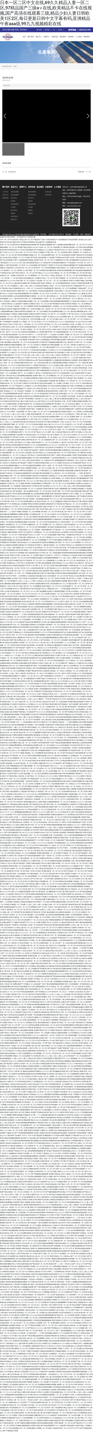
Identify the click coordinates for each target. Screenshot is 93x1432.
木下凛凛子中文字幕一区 (31, 358)
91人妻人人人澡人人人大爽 (83, 527)
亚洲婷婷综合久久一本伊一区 (23, 288)
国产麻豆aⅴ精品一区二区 (65, 1015)
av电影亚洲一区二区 (18, 342)
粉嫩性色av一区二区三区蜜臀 (38, 524)
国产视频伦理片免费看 (18, 309)
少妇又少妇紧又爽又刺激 (77, 1297)
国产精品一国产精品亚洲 (53, 1043)
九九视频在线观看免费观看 (31, 1369)
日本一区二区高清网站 (40, 311)
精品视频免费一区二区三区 (11, 452)
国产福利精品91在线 (57, 304)
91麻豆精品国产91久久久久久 (55, 347)
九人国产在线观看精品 (7, 550)
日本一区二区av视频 (11, 1099)
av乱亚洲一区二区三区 (18, 558)
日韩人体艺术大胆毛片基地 (53, 378)
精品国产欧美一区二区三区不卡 (44, 260)
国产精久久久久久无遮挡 (55, 1112)
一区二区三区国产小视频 (23, 1092)
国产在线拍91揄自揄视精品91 (46, 714)
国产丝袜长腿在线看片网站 (77, 491)
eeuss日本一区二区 (6, 1289)
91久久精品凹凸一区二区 (70, 424)
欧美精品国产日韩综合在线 (49, 393)
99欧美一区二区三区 (33, 1220)
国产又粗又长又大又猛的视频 (56, 945)
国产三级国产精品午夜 (14, 820)
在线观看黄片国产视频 (27, 337)
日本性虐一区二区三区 (17, 1220)
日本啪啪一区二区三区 (37, 1266)
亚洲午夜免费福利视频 (53, 450)
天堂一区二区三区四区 (70, 958)
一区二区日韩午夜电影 (31, 683)
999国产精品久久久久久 (72, 1112)
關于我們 (39, 30)
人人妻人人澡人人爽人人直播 (20, 414)
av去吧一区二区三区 (25, 252)
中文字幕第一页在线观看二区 (17, 411)
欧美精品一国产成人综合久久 (51, 822)
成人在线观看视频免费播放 (44, 1318)
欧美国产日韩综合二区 (7, 473)
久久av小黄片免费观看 (68, 327)
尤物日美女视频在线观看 (39, 1274)
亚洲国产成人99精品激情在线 (59, 1130)
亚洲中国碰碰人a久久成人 (14, 683)
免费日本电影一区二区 (59, 863)
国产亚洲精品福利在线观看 (57, 1133)
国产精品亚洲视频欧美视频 (24, 255)
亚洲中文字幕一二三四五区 (18, 817)
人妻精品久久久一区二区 (28, 427)
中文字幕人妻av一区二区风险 (79, 1320)
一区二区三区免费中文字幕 (64, 1395)
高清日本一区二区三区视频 (69, 1069)
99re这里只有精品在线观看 (19, 1266)
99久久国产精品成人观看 (30, 884)
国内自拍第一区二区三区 (48, 1356)
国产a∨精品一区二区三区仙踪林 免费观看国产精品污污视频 (32, 1176)
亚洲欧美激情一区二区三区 (48, 943)
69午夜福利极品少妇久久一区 (70, 1151)
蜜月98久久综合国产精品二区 (73, 568)
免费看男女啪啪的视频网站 (13, 345)
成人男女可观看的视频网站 (51, 920)
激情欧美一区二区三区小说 (22, 758)
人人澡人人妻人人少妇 (14, 707)
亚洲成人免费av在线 (63, 1123)
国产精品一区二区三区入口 (46, 740)
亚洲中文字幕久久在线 (17, 555)
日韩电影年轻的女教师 (26, 1230)
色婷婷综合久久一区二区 (45, 1051)
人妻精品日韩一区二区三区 (55, 707)
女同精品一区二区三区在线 (62, 306)
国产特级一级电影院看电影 (82, 645)
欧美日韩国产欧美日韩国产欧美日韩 (40, 761)
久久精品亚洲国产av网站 (48, 1066)
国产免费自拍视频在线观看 (78, 401)
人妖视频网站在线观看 (60, 981)
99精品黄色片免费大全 (83, 1025)
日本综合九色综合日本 (43, 702)
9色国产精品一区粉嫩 (33, 409)
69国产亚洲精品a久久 (9, 563)
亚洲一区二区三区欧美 (27, 280)
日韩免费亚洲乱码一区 (74, 796)
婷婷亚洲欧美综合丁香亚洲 (19, 1205)
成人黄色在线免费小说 (53, 1312)
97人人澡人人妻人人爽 (48, 399)
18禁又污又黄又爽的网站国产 (72, 822)
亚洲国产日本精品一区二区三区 (75, 874)
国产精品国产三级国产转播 (25, 863)
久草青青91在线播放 (69, 1153)
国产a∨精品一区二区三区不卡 (18, 350)
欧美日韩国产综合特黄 (36, 1087)
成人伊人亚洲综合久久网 (58, 607)
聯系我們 (47, 30)
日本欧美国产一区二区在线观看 (77, 1056)
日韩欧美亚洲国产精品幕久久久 (48, 1069)
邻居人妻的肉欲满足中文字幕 (35, 553)
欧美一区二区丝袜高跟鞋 (73, 971)
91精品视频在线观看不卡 (33, 368)
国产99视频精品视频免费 (53, 342)
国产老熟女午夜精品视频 (17, 948)
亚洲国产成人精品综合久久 (75, 894)
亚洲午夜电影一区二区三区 (63, 1423)
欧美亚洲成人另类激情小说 (57, 933)
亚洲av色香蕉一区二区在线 (17, 866)
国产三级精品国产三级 (22, 406)
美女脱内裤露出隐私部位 (13, 830)
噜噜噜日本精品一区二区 (16, 378)
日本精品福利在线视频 (38, 350)
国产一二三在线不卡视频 (12, 511)
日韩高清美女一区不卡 (69, 298)
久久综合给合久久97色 (79, 1092)
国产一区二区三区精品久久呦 (44, 709)
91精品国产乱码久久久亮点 (62, 250)
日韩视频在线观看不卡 (45, 750)
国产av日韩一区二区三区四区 (26, 437)
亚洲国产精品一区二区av (71, 540)
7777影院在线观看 (34, 1325)
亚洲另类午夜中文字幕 (56, 874)
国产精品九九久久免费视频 (40, 1292)
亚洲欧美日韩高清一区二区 (25, 660)
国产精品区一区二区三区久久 (45, 1330)
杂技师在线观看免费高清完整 (55, 781)
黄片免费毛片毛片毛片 (33, 1343)
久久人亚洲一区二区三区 (12, 1369)
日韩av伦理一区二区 (23, 275)
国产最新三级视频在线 (55, 879)
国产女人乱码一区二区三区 (45, 927)
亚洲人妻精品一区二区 (22, 429)
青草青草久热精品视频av (33, 483)
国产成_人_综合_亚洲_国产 (82, 399)
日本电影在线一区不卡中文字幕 (59, 897)
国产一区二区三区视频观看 (22, 478)
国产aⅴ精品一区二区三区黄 (52, 465)
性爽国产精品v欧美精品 (43, 1230)
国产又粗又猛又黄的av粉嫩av (15, 958)
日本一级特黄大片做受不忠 (75, 345)
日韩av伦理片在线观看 (29, 609)
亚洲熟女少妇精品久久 (83, 483)
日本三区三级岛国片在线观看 (57, 755)
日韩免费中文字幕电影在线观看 (64, 247)
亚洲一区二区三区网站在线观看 (19, 666)
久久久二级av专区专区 (16, 298)
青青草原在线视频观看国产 (43, 306)
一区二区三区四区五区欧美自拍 (21, 509)
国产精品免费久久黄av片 (59, 666)
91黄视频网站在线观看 (65, 1158)
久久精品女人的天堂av (66, 442)
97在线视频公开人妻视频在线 (12, 961)
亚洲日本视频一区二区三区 (67, 337)
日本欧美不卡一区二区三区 (80, 1359)
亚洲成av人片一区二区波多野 (14, 391)
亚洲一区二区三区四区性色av (10, 245)
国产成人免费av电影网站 (69, 632)
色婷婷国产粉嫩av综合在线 (32, 820)
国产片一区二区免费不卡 (59, 314)
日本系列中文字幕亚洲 (25, 1027)
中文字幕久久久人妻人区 (58, 293)
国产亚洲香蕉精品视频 (64, 399)
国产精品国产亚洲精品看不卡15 (44, 1135)
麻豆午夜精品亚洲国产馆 (69, 1156)
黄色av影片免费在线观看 (13, 735)
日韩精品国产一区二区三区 (51, 483)
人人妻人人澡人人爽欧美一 (35, 699)
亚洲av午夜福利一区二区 (16, 1166)
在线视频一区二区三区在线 (35, 1166)
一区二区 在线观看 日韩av (68, 766)
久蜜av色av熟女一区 (38, 1043)
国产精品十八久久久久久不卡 (62, 648)
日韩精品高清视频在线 (81, 1318)
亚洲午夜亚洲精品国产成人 (9, 650)
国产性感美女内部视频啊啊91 (57, 1302)
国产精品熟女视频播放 (44, 245)
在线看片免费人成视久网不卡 (64, 365)
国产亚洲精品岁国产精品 (36, 283)
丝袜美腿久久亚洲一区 (69, 324)
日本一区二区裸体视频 (53, 1266)
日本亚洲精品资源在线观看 (81, 648)
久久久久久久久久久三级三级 (47, 596)
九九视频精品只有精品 (60, 501)
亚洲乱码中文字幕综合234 (41, 1246)
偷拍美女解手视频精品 (78, 897)
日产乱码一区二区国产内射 (68, 599)
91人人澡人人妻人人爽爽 (67, 558)
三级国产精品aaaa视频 (63, 455)
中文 (54, 30)
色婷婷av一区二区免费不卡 (42, 1382)
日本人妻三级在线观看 (26, 263)
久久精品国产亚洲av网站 (66, 1425)
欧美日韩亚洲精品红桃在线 (19, 1094)
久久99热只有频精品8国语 (37, 583)
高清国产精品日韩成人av (26, 247)
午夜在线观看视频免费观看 (54, 984)
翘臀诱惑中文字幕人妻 (64, 260)
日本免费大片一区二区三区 (11, 884)
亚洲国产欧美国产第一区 (26, 404)
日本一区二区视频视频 (70, 1074)
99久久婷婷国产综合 (17, 468)
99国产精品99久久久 (72, 891)
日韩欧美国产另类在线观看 (65, 840)
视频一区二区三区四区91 (77, 517)
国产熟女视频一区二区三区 (53, 817)
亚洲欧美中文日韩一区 (14, 871)
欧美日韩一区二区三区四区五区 (16, 1223)
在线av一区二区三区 (83, 786)
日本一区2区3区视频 (33, 309)
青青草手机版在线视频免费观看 (67, 573)
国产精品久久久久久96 (11, 920)
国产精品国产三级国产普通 (57, 1048)
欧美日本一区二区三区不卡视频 (13, 753)
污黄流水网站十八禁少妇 (62, 291)
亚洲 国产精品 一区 (64, 683)
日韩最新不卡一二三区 (72, 1218)
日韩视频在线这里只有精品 (80, 1123)
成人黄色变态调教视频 (75, 311)
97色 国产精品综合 (52, 699)
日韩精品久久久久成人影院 (57, 476)
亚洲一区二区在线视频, (30, 265)
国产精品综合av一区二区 (73, 296)
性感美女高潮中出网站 (17, 440)
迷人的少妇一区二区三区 (13, 881)
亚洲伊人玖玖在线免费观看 (83, 1287)
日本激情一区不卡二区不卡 (72, 383)
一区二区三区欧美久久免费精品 (45, 1354)
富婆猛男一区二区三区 (41, 799)
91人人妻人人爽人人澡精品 (54, 827)
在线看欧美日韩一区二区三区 (54, 440)
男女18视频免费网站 (23, 1110)
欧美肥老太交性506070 (76, 814)
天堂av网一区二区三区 (44, 280)
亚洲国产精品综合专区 (78, 255)
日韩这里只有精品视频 (23, 802)
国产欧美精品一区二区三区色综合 (63, 404)
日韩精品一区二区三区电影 (21, 257)
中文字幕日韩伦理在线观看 (35, 1212)
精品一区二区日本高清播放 (67, 530)
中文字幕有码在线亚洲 (7, 401)
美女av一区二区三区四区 (71, 879)
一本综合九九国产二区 (33, 1400)
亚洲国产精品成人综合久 (57, 1174)
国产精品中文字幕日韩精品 (78, 501)
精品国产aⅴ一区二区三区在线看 (47, 442)
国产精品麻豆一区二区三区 (11, 653)
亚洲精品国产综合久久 (15, 1418)
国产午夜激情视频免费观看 (24, 1133)
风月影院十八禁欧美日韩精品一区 (46, 545)
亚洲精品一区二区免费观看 (34, 391)
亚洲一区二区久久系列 (22, 460)
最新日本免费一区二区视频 (77, 581)
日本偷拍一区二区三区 (16, 915)
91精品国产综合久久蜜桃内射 (44, 589)
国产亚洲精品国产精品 (29, 1069)
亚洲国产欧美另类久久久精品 (51, 732)
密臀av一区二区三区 (62, 417)
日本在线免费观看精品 (78, 884)
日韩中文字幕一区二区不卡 (14, 635)
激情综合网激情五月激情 (34, 378)
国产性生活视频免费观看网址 (45, 658)
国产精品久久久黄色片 (60, 1261)
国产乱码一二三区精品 (48, 334)
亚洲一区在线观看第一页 (79, 709)
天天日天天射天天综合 (68, 571)
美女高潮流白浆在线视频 (46, 417)
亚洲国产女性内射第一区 (69, 396)
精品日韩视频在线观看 (19, 956)
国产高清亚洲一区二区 (16, 1379)
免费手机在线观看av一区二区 (29, 470)
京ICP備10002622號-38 (56, 234)
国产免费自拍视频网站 (69, 920)
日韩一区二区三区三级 (44, 981)
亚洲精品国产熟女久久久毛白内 (42, 1346)
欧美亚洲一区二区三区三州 (38, 730)
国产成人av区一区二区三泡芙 (52, 409)
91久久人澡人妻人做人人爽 (44, 642)
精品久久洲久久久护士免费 (82, 619)
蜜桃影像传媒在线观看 (28, 245)
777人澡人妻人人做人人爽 (30, 355)
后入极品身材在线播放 (19, 283)
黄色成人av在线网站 (62, 532)
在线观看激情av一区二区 (17, 1004)
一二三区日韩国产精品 (77, 1276)
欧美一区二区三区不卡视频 (47, 1228)
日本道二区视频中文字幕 (40, 252)
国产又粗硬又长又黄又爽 (27, 383)
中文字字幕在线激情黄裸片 (32, 855)
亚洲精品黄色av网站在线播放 (10, 609)
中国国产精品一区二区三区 (40, 861)
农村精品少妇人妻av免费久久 (12, 951)
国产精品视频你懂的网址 (31, 848)
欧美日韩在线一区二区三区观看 (27, 763)
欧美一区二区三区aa (30, 417)
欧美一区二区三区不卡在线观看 (29, 719)
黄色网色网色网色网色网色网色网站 (73, 553)
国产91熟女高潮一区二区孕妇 (28, 1253)
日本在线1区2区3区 (76, 745)
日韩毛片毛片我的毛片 (25, 532)
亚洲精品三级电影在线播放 (22, 902)
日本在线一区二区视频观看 (81, 250)
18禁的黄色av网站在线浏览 (19, 804)
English (60, 30)
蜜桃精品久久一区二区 (50, 368)
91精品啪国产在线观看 (72, 827)
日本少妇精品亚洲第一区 (18, 1413)
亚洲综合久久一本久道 (57, 296)
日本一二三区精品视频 (62, 589)
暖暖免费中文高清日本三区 (81, 260)
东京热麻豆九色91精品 (54, 1074)
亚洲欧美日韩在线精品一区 (73, 506)
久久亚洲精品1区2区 (30, 1022)
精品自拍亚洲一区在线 (35, 817)
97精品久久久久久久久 (18, 496)
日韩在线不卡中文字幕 (40, 1084)
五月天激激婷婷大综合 (18, 499)
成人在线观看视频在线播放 (58, 363)
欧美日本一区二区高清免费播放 (45, 268)
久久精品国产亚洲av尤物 (24, 622)
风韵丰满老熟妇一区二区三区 (74, 524)
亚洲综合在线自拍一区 (71, 1325)
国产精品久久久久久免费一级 (44, 432)
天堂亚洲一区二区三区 (63, 1359)
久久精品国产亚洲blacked (55, 257)
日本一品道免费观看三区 (62, 750)
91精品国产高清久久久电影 (46, 1123)
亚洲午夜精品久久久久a (60, 563)
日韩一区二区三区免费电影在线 (56, 1007)
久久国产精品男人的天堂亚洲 (43, 447)
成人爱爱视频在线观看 (37, 971)
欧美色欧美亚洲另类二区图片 (54, 391)
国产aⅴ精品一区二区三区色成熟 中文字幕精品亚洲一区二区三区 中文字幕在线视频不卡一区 (35, 779)
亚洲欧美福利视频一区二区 (46, 853)
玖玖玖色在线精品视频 (52, 1087)
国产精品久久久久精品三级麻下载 (15, 825)
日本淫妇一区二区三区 (47, 1169)
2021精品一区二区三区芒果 (33, 324)
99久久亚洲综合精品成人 (49, 1184)
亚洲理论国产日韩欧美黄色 (55, 725)
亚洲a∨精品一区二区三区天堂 (50, 627)
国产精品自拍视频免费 (43, 360)
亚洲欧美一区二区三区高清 (59, 517)
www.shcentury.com (74, 206)
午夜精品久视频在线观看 (19, 314)
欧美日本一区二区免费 (16, 483)
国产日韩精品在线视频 (75, 488)
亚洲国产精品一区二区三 (77, 419)
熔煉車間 (81, 172)
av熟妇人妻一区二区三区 (16, 974)
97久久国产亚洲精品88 (83, 1428)
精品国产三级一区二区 (45, 791)
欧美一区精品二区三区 (79, 683)
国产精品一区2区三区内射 (32, 871)
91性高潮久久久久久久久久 (40, 429)
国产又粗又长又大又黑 (79, 609)
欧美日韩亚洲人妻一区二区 (31, 601)
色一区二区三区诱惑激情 (42, 1146)
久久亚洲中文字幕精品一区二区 (62, 1110)
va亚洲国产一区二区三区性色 (55, 624)
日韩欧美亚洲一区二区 (76, 565)
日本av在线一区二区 (28, 1243)
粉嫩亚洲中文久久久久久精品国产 (50, 763)
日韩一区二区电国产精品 (34, 555)
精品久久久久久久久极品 (36, 1035)
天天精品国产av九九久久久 (80, 1135)
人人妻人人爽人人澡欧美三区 (18, 673)
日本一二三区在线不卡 (61, 694)
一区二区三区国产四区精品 (74, 899)
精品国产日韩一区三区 (19, 994)
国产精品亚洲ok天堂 (49, 352)
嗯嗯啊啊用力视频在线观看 (19, 514)
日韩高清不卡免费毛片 (11, 925)
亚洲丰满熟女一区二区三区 (51, 586)
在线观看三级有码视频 (79, 360)
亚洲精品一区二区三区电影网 (10, 1066)
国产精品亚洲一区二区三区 (53, 868)
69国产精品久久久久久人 (62, 609)
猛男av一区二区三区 (23, 594)
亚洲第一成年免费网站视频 (36, 1007)
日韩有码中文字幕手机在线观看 (47, 1099)
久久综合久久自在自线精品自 (64, 1346)
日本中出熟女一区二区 (63, 1310)
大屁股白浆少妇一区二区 (80, 655)
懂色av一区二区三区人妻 (75, 1174)
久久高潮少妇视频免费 (7, 435)
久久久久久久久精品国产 (45, 843)
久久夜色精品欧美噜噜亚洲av (26, 740)
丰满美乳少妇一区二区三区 (39, 1194)
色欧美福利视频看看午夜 (23, 293)
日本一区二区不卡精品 (20, 450)
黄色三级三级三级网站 (76, 727)
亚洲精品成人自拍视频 (19, 504)
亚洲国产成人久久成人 (10, 360)
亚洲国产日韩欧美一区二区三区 (67, 853)
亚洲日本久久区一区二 (17, 571)
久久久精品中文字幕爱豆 (69, 1343)
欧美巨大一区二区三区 (27, 273)
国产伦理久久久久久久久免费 (74, 696)
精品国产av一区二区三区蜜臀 (36, 974)
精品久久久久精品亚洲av (28, 1179)
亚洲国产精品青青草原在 (40, 517)
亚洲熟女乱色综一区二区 (78, 447)
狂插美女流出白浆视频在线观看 (34, 396)
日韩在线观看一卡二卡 (61, 642)
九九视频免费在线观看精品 (61, 360)
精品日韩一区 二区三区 (27, 702)
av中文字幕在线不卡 (15, 848)
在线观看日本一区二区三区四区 (16, 524)
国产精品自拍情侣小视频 (12, 291)
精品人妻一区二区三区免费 (54, 663)
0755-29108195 (72, 196)
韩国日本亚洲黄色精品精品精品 (72, 963)
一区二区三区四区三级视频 (30, 784)
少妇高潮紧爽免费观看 (50, 558)
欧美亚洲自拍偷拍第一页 (12, 334)
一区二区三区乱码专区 (84, 1153)
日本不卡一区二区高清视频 (50, 784)
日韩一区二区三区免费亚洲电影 (20, 1233)
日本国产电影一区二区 (59, 491)
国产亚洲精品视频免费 (83, 265)
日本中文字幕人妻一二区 (38, 879)
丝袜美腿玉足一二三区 (75, 476)
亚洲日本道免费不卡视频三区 (38, 1130)
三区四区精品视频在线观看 (59, 1197)
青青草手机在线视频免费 (71, 817)
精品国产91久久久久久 (52, 499)
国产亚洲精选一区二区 (63, 278)
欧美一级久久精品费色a (22, 1289)
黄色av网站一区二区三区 (66, 1099)
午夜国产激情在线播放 (79, 455)
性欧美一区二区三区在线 (42, 491)
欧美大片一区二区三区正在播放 (30, 650)
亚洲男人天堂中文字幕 (53, 917)
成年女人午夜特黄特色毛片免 (46, 373)
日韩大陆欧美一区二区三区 (56, 576)
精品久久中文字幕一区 (66, 368)
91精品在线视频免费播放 (62, 743)
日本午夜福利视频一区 (72, 1035)
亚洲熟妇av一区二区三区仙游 (59, 375)
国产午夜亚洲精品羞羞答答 (34, 1336)
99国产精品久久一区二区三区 (39, 886)
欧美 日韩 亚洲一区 (6, 971)
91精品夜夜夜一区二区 (44, 437)
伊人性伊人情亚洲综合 (67, 699)
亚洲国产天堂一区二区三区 (80, 1361)
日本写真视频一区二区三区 (21, 838)
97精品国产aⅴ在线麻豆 (23, 386)
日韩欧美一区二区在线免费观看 (22, 1197)
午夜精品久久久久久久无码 (54, 537)
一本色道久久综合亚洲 (75, 992)
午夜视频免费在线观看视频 (13, 1395)
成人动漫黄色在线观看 (10, 545)
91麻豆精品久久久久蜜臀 (76, 293)
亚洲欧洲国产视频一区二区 (11, 424)
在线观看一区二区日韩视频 (30, 511)
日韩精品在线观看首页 (63, 740)
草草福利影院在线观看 (31, 632)
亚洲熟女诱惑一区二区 (65, 1182)
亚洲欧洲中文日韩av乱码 (40, 953)
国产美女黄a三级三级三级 (36, 1413)
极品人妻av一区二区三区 (63, 319)
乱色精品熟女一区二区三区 (50, 737)
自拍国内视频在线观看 (24, 301)
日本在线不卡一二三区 (61, 676)
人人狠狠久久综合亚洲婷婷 (59, 406)
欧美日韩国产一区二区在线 (48, 1397)
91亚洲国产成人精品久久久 (64, 735)
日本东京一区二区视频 (41, 1033)
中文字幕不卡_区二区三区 (40, 565)
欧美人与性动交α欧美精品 (20, 1264)
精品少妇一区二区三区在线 (16, 319)
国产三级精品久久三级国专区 (74, 663)
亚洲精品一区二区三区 (81, 658)
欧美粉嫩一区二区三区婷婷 (80, 686)
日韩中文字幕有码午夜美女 (74, 1199)
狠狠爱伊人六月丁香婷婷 (24, 1146)
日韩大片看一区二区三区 (20, 347)
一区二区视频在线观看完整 (30, 573)
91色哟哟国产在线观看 (10, 322)
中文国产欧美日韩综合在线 (35, 617)
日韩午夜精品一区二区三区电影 (52, 1046)
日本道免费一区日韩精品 (44, 645)
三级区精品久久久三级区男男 (15, 1343)
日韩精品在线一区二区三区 (35, 537)
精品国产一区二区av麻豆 (61, 1138)
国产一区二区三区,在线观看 (39, 835)
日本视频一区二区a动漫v (44, 1428)
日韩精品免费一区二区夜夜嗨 (10, 486)
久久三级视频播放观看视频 (19, 812)
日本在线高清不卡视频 (35, 578)
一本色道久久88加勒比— (36, 1279)
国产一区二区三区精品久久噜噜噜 (34, 345)
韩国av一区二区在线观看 (21, 1056)
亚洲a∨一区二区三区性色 (41, 758)
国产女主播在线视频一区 (64, 658)
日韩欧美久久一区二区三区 (25, 527)
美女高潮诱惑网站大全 (28, 501)
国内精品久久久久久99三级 (64, 1418)
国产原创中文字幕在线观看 (43, 1058)
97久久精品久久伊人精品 (31, 388)
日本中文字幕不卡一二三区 (30, 334)
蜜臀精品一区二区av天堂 (39, 275)
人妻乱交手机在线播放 (25, 1415)
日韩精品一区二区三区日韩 (16, 617)
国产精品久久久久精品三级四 (25, 442)
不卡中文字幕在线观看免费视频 (47, 337)
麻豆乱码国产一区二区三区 (70, 522)
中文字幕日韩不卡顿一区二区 (10, 501)
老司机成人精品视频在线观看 (23, 1030)
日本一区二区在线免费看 (42, 255)
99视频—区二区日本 (78, 273)
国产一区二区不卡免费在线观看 (76, 391)
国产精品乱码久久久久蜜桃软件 (69, 866)
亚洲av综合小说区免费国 (8, 743)
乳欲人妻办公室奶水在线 (24, 401)
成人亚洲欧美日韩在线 (23, 1256)
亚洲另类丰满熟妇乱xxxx (26, 360)
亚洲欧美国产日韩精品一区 (80, 1233)
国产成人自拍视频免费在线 (37, 681)
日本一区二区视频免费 (46, 560)
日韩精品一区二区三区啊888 (23, 306)
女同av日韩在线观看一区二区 (79, 532)
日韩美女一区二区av (76, 660)
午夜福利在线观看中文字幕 (21, 565)
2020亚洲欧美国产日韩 (45, 743)
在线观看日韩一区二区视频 (49, 599)
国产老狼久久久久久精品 (55, 1010)
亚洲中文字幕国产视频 (76, 280)
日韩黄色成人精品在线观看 (72, 850)
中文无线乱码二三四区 (72, 414)
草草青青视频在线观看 (58, 339)
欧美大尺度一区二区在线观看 (20, 619)
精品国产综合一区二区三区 (22, 517)
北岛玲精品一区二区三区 (36, 522)
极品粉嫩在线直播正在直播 (66, 719)
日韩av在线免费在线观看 (59, 794)
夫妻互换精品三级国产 (49, 650)
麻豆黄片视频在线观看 (64, 968)
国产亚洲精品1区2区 (72, 712)
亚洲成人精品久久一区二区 (73, 1102)
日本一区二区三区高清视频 (67, 771)
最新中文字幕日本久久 (53, 1004)
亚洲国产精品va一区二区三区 (12, 1022)
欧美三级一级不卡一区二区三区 (71, 511)
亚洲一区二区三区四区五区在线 (37, 1105)
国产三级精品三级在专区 (71, 509)
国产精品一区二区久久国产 (66, 1022)
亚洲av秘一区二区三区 (20, 1374)
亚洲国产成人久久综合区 (23, 547)
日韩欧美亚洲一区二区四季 (49, 1161)
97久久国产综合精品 (20, 814)
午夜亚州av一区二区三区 (15, 786)
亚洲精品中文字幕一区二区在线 (24, 771)
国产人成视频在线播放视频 (62, 245)
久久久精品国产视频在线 (76, 458)
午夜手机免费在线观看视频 (21, 494)
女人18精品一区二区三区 (27, 322)
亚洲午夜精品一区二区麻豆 (60, 478)
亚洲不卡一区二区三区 (74, 347)
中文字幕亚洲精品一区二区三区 (37, 874)
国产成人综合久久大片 (13, 750)
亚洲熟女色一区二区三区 (66, 1356)
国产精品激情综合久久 (53, 522)
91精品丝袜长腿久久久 (74, 622)
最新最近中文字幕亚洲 (26, 545)
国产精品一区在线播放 (17, 874)
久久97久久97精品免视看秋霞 (50, 632)
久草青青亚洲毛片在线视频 (61, 686)
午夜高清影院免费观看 (41, 1097)
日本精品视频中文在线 (27, 714)
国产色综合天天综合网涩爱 (75, 576)
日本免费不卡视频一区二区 (66, 334)
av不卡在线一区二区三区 (43, 247)
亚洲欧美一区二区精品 (80, 252)
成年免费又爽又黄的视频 (40, 473)
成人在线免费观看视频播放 (40, 406)
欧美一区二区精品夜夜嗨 (33, 298)
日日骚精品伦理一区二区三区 (39, 514)
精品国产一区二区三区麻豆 (30, 599)
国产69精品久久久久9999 (65, 1235)
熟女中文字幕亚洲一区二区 (29, 560)
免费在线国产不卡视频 (10, 922)
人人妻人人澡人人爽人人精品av (50, 355)
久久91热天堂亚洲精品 (25, 250)
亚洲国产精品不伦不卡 (41, 1030)
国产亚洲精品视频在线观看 (76, 1079)
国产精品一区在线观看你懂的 (41, 666)
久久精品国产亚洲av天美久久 (23, 1012)
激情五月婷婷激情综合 (55, 635)
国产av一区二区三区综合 (81, 381)
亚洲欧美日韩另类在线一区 (79, 694)
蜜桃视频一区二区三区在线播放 (81, 1058)
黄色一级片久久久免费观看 (60, 1146)
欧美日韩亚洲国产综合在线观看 (28, 627)
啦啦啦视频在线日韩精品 (58, 411)
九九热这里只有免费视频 (42, 288)
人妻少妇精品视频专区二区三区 (72, 999)
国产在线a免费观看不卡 (49, 1425)
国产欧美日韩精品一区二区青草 (27, 550)
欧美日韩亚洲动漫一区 (82, 368)
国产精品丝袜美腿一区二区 (24, 488)
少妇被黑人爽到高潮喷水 (58, 1390)
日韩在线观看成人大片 (60, 660)
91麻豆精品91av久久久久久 (67, 1020)
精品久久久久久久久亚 (26, 794)
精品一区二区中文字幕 (75, 316)
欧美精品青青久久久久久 (56, 1274)
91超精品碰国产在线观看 (46, 381)
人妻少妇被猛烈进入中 (69, 917)
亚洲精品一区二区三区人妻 (39, 296)
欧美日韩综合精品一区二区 (75, 953)
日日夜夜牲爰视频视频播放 (41, 1320)
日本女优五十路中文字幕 (69, 1400)
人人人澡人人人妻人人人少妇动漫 (74, 951)
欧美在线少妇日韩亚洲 (27, 422)
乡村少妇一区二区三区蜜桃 (9, 1318)
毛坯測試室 (12, 172)
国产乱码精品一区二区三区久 (51, 640)
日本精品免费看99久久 (22, 419)
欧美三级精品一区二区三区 (32, 329)
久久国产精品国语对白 (14, 822)
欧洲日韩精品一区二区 (84, 719)
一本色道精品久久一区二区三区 (57, 1374)
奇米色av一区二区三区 (25, 850)
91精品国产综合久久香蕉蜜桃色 (39, 339)
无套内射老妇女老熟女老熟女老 (65, 604)
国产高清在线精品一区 (68, 1087)
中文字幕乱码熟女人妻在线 (14, 776)
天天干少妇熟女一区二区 (53, 986)
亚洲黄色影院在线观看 (75, 702)
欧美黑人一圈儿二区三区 (15, 727)
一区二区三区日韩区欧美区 (22, 1276)
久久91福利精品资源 (54, 1205)
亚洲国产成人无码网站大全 (21, 861)
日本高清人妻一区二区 (66, 445)
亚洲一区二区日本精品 (47, 745)
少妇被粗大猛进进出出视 (78, 1243)
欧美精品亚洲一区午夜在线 (27, 1364)
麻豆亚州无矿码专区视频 (81, 352)
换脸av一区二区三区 (60, 437)
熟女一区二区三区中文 (29, 1040)
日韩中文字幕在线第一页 (39, 891)
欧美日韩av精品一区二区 (40, 1233)
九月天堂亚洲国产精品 (84, 558)
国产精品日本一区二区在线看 (64, 1315)
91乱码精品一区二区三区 (83, 714)
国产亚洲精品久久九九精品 (43, 250)
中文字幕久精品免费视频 (84, 247)
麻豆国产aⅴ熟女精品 (28, 1138)
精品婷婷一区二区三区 (72, 912)
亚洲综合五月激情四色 (40, 476)
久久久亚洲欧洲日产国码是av (64, 1051)
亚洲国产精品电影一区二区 (55, 1413)
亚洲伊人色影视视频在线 (42, 689)
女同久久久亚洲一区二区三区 (42, 1092)
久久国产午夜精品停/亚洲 (44, 694)
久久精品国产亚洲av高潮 (42, 488)
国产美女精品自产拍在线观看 (73, 753)
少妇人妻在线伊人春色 (83, 699)
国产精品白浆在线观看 (10, 642)
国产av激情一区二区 (14, 868)
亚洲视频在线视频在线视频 (47, 1384)
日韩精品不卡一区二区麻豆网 (78, 363)
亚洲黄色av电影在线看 (50, 1420)
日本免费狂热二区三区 (61, 447)
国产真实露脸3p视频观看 (81, 270)
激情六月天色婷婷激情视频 (39, 1207)
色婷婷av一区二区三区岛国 (59, 594)
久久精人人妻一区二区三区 (79, 925)
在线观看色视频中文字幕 (61, 591)
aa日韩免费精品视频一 (17, 781)
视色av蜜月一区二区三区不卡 (79, 370)
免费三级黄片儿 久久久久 (61, 1171)
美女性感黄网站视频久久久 (57, 311)
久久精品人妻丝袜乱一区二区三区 (60, 275)
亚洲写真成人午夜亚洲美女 (19, 835)
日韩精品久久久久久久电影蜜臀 (40, 1094)
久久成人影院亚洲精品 (39, 386)
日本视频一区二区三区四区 (32, 1153)
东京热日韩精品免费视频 (66, 265)
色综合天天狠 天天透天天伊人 (13, 324)
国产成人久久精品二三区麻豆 (79, 578)
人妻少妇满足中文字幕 (10, 447)
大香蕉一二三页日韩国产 (76, 779)
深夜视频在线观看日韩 (23, 370)
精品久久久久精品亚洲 (42, 263)
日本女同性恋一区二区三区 (42, 547)
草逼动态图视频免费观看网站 (59, 301)
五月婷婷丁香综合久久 (66, 545)
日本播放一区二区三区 (26, 642)
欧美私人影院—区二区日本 (14, 327)
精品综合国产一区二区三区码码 (79, 583)
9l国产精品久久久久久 (62, 1040)
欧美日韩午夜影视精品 (51, 876)
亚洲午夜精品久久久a (30, 1182)
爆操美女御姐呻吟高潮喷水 (32, 1071)
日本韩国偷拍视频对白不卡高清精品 (63, 263)
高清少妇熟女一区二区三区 (32, 951)
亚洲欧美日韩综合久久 (47, 858)
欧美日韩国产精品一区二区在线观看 (67, 630)
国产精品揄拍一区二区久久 (57, 1105)
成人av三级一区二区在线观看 (17, 339)
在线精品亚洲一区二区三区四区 (22, 1143)
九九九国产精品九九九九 (42, 401)
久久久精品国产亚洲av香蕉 (32, 1189)
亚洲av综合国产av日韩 (24, 1084)
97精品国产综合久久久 (8, 1061)
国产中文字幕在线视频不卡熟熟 (51, 1348)
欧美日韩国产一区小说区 (41, 902)
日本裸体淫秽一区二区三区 (43, 1171)
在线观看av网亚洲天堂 (48, 1115)
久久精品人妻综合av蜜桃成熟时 (25, 1051)
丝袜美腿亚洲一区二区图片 (80, 1223)
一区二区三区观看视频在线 (38, 933)
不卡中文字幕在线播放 (54, 540)
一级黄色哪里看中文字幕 (48, 496)
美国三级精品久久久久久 (71, 825)
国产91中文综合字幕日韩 (65, 1364)
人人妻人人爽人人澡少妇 (24, 717)
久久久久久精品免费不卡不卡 (58, 419)
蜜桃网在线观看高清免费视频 (60, 861)
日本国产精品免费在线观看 (58, 565)
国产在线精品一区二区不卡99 (77, 309)
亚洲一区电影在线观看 (61, 1276)
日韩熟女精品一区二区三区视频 (28, 530)
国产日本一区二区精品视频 (19, 624)
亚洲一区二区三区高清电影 (37, 889)
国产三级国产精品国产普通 (70, 614)
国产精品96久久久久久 (29, 445)
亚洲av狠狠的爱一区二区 (39, 414)
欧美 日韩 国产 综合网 (68, 1271)
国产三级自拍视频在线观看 (71, 1004)
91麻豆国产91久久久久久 (14, 1356)
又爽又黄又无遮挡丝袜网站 (22, 316)
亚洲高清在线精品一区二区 (55, 712)
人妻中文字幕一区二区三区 (37, 1048)
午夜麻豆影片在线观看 (47, 1371)
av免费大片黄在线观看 (45, 427)
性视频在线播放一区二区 (63, 1351)
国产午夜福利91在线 (77, 1076)
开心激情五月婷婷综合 (17, 704)
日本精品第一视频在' (9, 301)
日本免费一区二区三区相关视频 (46, 771)
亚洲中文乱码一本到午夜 (73, 257)
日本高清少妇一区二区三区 (24, 268)
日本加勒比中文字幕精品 (55, 1410)
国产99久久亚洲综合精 (25, 563)
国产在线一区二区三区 (35, 825)
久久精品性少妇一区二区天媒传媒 (56, 678)
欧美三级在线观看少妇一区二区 (57, 583)
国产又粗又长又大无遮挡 (39, 419)
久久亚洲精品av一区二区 (76, 755)
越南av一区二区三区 (82, 404)
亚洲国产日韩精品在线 (38, 1112)
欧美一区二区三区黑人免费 (74, 440)
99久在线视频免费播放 (67, 830)
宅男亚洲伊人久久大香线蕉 (77, 429)
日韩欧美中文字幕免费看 (13, 827)
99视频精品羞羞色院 (52, 1284)
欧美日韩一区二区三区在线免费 (28, 1161)
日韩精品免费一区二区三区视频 (61, 619)
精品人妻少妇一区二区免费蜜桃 (30, 586)
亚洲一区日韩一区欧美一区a (47, 907)
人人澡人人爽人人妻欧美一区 (20, 1010)
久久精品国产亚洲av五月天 (14, 894)
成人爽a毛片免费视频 (50, 1020)
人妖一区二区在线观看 (41, 301)
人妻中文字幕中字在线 (68, 673)
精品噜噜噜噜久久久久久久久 (48, 445)
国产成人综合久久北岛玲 (77, 314)
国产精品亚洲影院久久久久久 (63, 1063)
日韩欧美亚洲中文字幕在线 (30, 486)
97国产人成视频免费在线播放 (23, 260)
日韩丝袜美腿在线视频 (83, 486)
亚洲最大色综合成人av (64, 463)
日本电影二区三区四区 (49, 1164)
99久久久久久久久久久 (77, 375)
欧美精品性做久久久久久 (47, 463)
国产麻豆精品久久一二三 (81, 329)
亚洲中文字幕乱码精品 (47, 573)
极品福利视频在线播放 (23, 458)
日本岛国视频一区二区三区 (40, 619)
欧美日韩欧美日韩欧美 (19, 1035)
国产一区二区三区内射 (78, 1256)
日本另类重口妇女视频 (79, 1117)
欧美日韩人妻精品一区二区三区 (25, 1305)
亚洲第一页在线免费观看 (73, 915)
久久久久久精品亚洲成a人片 (67, 322)
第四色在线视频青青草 (23, 473)
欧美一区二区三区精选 (25, 689)
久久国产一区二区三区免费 (51, 298)
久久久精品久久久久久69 (54, 350)
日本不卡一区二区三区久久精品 (52, 1325)
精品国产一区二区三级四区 (13, 270)
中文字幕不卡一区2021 (51, 555)
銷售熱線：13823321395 (79, 30)
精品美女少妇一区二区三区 (27, 1384)
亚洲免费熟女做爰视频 (14, 388)
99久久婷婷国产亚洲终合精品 (79, 594)
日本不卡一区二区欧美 (57, 953)
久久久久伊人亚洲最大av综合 (35, 832)
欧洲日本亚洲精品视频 (20, 1215)
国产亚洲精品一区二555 (64, 381)
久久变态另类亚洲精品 (80, 275)
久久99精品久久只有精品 (68, 555)
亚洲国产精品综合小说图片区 (60, 1030)
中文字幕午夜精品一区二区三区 (22, 691)
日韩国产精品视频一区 (7, 763)
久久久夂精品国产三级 (37, 984)
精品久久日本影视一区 (20, 1333)
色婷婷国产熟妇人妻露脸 (51, 571)
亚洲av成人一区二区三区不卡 (30, 1117)
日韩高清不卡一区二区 (78, 589)
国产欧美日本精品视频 (19, 986)
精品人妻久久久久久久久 (52, 424)
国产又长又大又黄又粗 (74, 1300)
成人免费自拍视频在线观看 (47, 940)
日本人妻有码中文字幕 (71, 342)
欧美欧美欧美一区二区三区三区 (52, 871)
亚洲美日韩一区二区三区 (70, 355)
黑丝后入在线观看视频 (13, 1228)
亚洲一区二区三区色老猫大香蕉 (61, 252)
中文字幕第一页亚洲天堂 (63, 1027)
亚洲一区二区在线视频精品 (59, 804)
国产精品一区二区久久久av (50, 388)
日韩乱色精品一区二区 (23, 696)
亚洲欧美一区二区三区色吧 (18, 1107)
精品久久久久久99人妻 (72, 681)
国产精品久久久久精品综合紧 (46, 452)
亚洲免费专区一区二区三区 (37, 1407)
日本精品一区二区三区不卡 (80, 435)
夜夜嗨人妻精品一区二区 (18, 876)
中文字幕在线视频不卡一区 (34, 809)
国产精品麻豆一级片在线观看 (23, 491)
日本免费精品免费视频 (47, 1395)
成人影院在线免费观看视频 (55, 915)
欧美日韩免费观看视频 (38, 1074)
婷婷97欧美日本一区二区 (34, 440)
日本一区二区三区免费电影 (27, 907)
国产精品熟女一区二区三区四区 (25, 843)
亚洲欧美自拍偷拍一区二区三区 (13, 1271)
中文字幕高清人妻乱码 (32, 1271)
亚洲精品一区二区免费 (17, 904)
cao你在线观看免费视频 (21, 296)
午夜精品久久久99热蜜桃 (72, 1307)
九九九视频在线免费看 (22, 891)
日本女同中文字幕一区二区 (75, 902)
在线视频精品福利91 (25, 447)
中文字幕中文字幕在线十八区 (77, 933)
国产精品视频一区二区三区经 (31, 773)
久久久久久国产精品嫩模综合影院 (41, 591)
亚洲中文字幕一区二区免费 (72, 617)
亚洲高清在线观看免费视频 (36, 1004)
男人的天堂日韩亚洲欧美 (10, 1348)
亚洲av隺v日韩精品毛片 (8, 530)
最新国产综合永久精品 (43, 863)
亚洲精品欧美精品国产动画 (37, 506)
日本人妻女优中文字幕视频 (14, 553)
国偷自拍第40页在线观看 (23, 311)
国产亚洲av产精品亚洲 (51, 1151)
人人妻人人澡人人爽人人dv (56, 1056)
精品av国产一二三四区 (19, 614)
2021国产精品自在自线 (34, 571)
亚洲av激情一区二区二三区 (68, 393)
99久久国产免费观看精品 (40, 370)
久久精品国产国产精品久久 (28, 791)
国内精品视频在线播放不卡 (11, 676)
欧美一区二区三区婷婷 (45, 1179)
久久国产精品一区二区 (30, 270)
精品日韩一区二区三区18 (77, 768)
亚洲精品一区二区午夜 (67, 1253)
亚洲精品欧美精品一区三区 (33, 327)
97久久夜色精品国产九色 (65, 373)
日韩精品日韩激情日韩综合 (26, 1061)
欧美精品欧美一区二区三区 (19, 591)
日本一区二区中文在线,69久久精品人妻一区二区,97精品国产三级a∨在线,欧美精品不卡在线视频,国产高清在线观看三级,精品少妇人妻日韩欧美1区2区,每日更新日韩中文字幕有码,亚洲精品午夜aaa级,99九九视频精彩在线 (46, 13)
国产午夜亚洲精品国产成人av (14, 832)
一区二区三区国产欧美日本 (63, 286)
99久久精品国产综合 (70, 378)
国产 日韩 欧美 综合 (9, 375)
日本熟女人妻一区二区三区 (16, 1400)
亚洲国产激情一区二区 (40, 375)
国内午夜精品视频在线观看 (37, 755)
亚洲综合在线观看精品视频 (17, 522)
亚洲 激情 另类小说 (39, 850)
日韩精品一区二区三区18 (61, 273)
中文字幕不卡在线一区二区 (78, 406)
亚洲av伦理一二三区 (55, 1264)
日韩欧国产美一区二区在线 (21, 612)
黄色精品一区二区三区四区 (72, 481)
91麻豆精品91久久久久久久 (75, 339)
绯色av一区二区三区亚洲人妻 (47, 322)
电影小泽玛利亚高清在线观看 (14, 1015)
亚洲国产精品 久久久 (27, 1315)
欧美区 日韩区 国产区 (19, 899)
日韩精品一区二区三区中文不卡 (34, 1192)
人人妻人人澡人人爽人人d (27, 286)
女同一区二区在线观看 (45, 609)
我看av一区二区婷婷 (74, 411)
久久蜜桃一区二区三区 (10, 381)
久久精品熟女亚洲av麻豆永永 (36, 576)
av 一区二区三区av (86, 499)
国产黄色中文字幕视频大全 (41, 478)
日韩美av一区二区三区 (55, 850)
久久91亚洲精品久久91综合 (48, 1017)
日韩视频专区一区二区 (37, 347)
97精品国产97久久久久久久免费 (29, 922)
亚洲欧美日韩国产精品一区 (62, 838)
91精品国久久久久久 (75, 437)
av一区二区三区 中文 (75, 514)
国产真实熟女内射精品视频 (11, 445)
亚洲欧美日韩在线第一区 (82, 470)
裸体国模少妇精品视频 (65, 470)
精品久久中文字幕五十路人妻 (42, 435)
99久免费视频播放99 (58, 460)
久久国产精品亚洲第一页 (12, 265)
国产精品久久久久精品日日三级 (57, 727)
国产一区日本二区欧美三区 (54, 1035)
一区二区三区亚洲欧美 (60, 280)
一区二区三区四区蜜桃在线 (63, 791)
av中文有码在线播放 (74, 1105)
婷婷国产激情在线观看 (56, 696)
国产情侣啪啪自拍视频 (34, 558)
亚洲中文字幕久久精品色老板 (21, 897)
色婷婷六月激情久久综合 (10, 1117)
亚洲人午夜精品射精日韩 (43, 1063)
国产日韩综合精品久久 (43, 845)
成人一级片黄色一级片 (81, 1158)
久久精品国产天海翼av (20, 304)
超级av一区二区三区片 (29, 676)
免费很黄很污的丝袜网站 (84, 843)
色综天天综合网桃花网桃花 (65, 1025)
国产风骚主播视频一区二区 (56, 345)
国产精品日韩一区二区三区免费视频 (64, 288)
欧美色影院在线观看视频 (12, 601)
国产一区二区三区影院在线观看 (32, 424)
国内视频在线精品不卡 (7, 648)
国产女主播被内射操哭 (31, 1169)
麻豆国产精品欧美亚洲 (46, 655)
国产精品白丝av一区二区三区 (82, 838)
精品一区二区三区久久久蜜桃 (28, 655)
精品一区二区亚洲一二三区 (34, 930)
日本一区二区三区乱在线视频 (24, 1300)
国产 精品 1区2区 (38, 509)
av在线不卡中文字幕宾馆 (58, 514)
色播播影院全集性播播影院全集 (59, 1140)
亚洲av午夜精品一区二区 (16, 917)
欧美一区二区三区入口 (82, 653)
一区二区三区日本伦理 (74, 945)
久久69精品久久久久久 (34, 704)
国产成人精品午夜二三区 (12, 399)
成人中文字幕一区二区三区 (17, 506)
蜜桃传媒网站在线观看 (59, 581)
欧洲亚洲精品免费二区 (78, 1146)
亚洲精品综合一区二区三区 (43, 1081)
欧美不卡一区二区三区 (53, 396)
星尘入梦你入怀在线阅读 (75, 812)
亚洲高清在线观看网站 (64, 270)
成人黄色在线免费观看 (20, 540)
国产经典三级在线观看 (38, 257)
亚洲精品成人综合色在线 (70, 450)
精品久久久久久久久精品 (49, 776)
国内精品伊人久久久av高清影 (44, 1027)
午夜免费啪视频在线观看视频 (45, 668)
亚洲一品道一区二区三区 (47, 1158)
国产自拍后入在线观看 (26, 604)
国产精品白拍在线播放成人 (25, 278)
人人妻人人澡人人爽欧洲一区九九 (56, 909)
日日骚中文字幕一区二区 (63, 655)
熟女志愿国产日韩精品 (80, 1305)
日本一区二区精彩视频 (53, 553)
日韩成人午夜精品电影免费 (80, 283)
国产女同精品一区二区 (74, 1002)
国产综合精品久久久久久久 (49, 486)
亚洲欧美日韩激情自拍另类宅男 (44, 1012)
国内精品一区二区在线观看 (65, 653)
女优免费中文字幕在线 (23, 435)
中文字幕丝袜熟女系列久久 (23, 365)
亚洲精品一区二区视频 (25, 1171)
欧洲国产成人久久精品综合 (9, 1156)
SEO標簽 (43, 234)
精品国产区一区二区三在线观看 (76, 758)
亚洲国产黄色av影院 (59, 796)
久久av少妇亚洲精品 (68, 483)
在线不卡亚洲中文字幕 (64, 329)
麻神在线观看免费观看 (75, 886)
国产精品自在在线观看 (21, 971)
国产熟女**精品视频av (66, 1420)
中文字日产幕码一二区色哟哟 (15, 576)
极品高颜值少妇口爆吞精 (72, 350)
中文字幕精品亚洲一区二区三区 (55, 809)
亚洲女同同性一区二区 (72, 468)
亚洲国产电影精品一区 (20, 712)
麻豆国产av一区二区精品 (46, 1235)
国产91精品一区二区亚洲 (78, 1292)
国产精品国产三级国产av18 (47, 265)
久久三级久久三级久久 (83, 1051)
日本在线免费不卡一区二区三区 (71, 586)
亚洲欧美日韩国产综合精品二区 (39, 314)
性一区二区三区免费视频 (37, 540)
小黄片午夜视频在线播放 (10, 337)
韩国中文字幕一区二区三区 (62, 1305)
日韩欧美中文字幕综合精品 (43, 691)
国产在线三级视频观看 (59, 488)
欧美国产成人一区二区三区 (52, 963)
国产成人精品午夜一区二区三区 (69, 1038)
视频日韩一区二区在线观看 (13, 1164)
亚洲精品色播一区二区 (35, 956)
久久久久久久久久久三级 (13, 858)
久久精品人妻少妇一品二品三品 (24, 927)
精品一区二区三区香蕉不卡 (71, 820)
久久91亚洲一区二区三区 (43, 660)
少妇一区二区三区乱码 (65, 650)
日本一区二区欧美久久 (56, 524)
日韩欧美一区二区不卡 (84, 530)
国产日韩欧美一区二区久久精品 (32, 868)
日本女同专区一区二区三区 (57, 1405)
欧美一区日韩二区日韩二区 (19, 568)
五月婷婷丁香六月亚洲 (19, 578)
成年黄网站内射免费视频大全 (69, 1148)
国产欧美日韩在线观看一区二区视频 (49, 383)
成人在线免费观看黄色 (42, 794)
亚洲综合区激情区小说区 (44, 286)
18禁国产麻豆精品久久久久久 (43, 365)
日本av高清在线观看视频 (63, 717)
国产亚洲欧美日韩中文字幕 (41, 686)
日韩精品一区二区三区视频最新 (25, 853)
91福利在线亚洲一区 (39, 1410)
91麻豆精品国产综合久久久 (27, 535)
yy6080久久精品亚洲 (79, 306)
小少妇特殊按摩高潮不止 (58, 458)
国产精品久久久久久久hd (43, 273)
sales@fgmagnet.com (74, 203)
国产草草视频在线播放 (76, 1007)
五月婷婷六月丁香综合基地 (67, 961)
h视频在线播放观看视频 (59, 1259)
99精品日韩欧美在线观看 (36, 504)
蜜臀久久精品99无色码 (18, 699)
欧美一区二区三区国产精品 (66, 452)
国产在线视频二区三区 (82, 1235)
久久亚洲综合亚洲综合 (19, 681)
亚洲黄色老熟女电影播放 (31, 735)
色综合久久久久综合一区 (13, 329)
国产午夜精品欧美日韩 (31, 1397)
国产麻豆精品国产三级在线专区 (75, 707)
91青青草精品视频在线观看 (22, 1320)
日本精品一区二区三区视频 (27, 968)
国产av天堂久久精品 (49, 329)
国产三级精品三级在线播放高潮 (55, 1079)
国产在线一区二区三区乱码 (17, 889)
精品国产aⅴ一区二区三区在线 (18, 1076)
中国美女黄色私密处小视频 (36, 1187)
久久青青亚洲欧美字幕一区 (46, 332)
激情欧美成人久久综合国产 (24, 796)
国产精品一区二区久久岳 (52, 324)
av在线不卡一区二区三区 (55, 506)
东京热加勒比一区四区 (69, 748)
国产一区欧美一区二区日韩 (51, 855)
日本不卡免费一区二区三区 (25, 694)
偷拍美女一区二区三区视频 (17, 999)
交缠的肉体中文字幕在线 (53, 504)
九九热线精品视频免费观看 (55, 971)
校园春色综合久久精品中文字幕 (52, 1225)
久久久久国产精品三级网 (70, 1289)
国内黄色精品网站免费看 (60, 925)
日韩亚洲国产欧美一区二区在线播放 (78, 799)
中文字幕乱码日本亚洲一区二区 (34, 707)
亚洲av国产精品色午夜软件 (11, 1243)
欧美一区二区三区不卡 (80, 245)
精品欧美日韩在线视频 (43, 404)
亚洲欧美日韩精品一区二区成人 (54, 671)
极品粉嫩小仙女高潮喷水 (58, 886)
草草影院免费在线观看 (69, 930)
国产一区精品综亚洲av (10, 604)
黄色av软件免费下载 (7, 488)
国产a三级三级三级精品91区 (40, 612)
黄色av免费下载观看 (63, 1135)
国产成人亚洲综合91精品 (33, 352)
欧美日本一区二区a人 (36, 673)
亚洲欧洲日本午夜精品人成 (47, 550)
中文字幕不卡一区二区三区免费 (72, 855)
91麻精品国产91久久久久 (81, 286)
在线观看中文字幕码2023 (23, 519)
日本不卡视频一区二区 (77, 494)
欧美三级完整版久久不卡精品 (82, 740)
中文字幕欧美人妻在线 (56, 722)
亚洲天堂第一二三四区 (75, 473)
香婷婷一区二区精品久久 (68, 784)
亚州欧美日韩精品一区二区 (74, 304)
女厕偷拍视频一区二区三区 (77, 794)
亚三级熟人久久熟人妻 (83, 432)
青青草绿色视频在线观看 (44, 1423)
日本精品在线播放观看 (45, 291)
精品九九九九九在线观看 (58, 316)
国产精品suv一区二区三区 (72, 504)
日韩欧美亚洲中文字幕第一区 (28, 940)
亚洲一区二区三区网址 (14, 417)
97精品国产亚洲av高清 (44, 925)
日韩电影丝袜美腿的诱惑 (47, 270)
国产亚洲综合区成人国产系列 (39, 804)
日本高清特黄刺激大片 (53, 748)
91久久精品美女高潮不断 (54, 1307)
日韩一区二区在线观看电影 (27, 981)
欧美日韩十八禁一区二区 (29, 768)
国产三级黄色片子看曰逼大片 (79, 730)
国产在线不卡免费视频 (74, 386)
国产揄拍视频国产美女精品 (44, 527)
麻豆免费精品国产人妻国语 (71, 409)
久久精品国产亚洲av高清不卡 (59, 938)
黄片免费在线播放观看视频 (53, 825)
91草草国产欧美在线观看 (21, 912)
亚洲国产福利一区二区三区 (67, 637)
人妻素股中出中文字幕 (13, 784)
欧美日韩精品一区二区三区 (81, 691)
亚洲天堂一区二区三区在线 (35, 945)
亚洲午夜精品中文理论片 (13, 358)
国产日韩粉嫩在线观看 (77, 678)
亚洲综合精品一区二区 (47, 1025)
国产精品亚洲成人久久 (60, 1295)
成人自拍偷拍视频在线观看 (40, 494)
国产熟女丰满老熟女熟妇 (30, 653)
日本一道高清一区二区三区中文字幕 (53, 309)
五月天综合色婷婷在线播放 (57, 386)
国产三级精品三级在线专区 (45, 1061)
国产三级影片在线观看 (30, 1351)
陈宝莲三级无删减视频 (78, 478)
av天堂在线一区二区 (48, 735)
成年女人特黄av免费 (39, 802)
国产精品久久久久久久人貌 (37, 1328)
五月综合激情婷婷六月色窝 (35, 342)
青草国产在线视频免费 (10, 1230)
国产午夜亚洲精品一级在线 (30, 399)
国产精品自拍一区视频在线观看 (39, 814)
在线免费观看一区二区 (35, 876)
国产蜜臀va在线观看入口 (12, 768)
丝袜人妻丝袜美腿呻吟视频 (80, 861)
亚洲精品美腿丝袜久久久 (58, 814)
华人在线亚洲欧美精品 (77, 612)
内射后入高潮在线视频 (73, 781)
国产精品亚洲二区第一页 (59, 401)
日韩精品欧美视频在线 (62, 709)
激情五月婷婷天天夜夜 (63, 1089)
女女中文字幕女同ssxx (11, 470)
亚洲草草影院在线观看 (27, 658)
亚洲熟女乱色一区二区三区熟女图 (13, 537)
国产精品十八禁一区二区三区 (69, 1184)
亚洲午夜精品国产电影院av (59, 494)
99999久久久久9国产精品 (74, 845)
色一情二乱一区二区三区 (8, 940)
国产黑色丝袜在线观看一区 (37, 1107)
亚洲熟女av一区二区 (57, 758)
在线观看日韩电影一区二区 (34, 468)
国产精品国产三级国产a (37, 450)
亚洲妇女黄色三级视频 (78, 689)
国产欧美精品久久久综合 (46, 1040)
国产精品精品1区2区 (61, 768)
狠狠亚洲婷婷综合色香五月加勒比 (33, 1366)
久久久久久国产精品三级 (37, 481)
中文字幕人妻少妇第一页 (60, 547)
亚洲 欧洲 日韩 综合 (33, 496)
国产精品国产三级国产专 (40, 316)
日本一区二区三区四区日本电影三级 (56, 578)
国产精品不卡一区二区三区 (60, 612)
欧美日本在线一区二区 (44, 501)
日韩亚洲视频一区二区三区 (80, 1040)
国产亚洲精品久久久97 (47, 653)
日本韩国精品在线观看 (48, 358)
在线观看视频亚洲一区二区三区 (67, 332)
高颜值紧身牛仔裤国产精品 (62, 645)
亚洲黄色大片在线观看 (37, 624)
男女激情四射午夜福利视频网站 (35, 635)
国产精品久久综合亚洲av (52, 956)
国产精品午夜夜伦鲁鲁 (50, 704)
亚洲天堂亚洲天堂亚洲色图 (25, 645)
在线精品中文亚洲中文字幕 (60, 689)
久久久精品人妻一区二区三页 (54, 468)
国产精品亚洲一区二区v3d (39, 1264)
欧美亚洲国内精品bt (34, 999)
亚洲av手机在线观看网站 (66, 773)
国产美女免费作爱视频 (67, 1379)
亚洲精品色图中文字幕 (10, 719)
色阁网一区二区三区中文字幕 (60, 1076)
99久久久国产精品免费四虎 (38, 807)
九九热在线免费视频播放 (75, 835)
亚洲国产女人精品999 (76, 519)
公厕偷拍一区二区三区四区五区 (13, 368)
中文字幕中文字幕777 (54, 1215)
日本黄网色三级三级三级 (31, 1046)
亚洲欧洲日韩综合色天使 (70, 627)
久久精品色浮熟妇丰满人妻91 (65, 432)
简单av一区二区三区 (25, 1387)
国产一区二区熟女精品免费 (39, 363)
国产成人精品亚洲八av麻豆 (35, 909)
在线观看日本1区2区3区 (83, 545)
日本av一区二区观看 (38, 1312)
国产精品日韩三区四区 (38, 912)
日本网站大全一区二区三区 (78, 1261)
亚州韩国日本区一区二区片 (9, 702)
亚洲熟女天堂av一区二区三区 (45, 278)
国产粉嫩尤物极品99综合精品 (55, 1192)
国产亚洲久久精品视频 (53, 1269)
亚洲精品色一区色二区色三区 (62, 422)
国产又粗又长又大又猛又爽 (28, 1235)
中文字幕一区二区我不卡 (23, 953)
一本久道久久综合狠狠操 (65, 1354)
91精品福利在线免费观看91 (27, 596)
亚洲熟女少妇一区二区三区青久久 (28, 640)
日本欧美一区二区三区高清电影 (70, 1323)
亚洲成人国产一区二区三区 (48, 1038)
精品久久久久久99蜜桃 (34, 1420)
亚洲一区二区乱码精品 (29, 291)
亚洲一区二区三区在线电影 (14, 737)
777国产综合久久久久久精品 (72, 465)
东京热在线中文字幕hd (43, 422)
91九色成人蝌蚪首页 (62, 884)
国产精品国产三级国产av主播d (28, 463)
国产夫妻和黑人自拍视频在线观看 (21, 1287)
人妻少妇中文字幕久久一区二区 (20, 1410)
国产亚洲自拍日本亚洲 (20, 807)
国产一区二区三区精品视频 (46, 535)
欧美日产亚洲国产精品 (30, 881)
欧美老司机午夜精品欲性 (8, 250)
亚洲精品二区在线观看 (17, 409)
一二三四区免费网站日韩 (72, 722)
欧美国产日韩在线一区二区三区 (28, 393)
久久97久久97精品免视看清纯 (63, 761)
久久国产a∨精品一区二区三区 (68, 601)
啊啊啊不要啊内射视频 (20, 730)
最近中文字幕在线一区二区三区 (16, 755)
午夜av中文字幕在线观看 (26, 1099)
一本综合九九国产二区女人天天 (74, 1264)
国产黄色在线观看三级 (22, 607)
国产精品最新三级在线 (14, 542)
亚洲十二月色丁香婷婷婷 (18, 979)
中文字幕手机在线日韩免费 (55, 1218)
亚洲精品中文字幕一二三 (31, 1115)
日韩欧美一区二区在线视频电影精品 (57, 283)
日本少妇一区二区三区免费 (40, 594)
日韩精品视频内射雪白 (21, 363)
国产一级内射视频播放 (63, 1330)
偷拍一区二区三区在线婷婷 (60, 255)
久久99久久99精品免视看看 (9, 1017)
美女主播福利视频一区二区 (43, 1241)
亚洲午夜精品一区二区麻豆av (66, 268)
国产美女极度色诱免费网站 (32, 465)
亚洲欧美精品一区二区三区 (55, 899)
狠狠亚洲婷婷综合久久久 (37, 1205)
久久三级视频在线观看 (51, 1128)
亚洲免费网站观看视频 (24, 375)
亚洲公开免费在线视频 (40, 1341)
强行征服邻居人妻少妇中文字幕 (59, 1223)
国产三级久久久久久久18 (8, 252)
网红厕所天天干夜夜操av (37, 1215)
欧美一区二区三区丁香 (7, 802)
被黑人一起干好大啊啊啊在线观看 (79, 607)
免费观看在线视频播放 (74, 976)
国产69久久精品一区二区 (80, 278)
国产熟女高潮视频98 (14, 1040)
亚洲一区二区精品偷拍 (59, 702)
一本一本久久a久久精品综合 (52, 820)
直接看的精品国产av (11, 907)
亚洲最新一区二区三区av (40, 293)
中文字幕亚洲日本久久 (49, 601)
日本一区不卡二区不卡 (58, 799)
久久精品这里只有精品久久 (79, 301)
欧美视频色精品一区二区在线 (65, 843)
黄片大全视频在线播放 (45, 1361)
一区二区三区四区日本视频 (9, 560)
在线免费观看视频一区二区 (28, 789)
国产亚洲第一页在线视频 (34, 499)
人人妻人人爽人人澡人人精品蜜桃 (23, 630)
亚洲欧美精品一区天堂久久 (49, 1148)
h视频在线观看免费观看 (58, 622)
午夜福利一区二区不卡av (79, 291)
